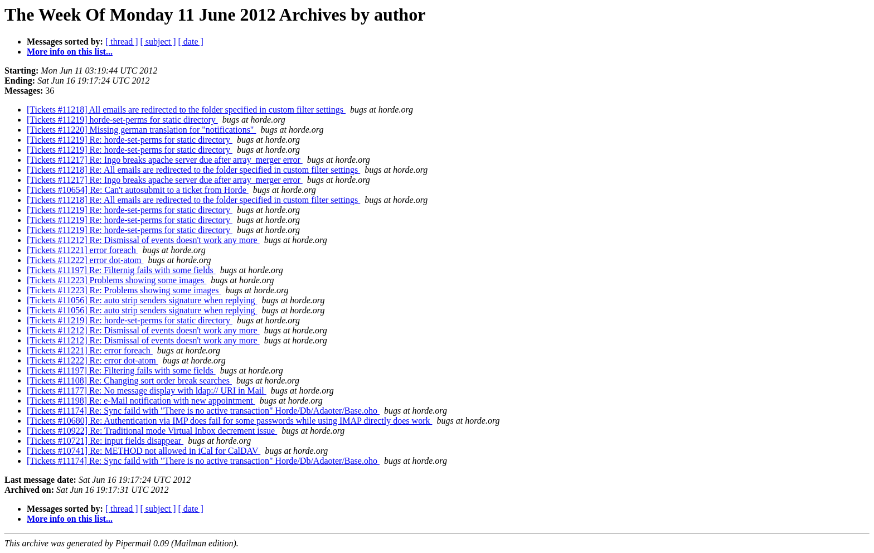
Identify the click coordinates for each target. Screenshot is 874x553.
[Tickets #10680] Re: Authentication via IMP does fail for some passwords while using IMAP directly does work (229, 420)
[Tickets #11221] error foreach (82, 250)
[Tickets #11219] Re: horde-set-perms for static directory (129, 139)
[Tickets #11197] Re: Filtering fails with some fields (121, 370)
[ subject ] (158, 41)
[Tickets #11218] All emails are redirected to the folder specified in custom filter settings (186, 109)
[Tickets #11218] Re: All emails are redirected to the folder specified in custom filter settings (193, 169)
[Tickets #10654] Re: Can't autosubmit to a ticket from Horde (138, 190)
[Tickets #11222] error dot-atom (85, 260)
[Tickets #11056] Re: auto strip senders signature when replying (142, 300)
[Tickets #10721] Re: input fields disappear (105, 440)
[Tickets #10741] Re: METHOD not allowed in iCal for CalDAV (143, 450)
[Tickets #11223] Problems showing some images (116, 280)
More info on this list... (70, 51)
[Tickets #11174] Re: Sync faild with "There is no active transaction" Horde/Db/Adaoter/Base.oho (203, 410)
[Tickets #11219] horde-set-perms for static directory (122, 119)
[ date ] (190, 41)
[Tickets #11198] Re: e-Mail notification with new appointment (141, 400)
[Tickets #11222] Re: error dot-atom (92, 360)
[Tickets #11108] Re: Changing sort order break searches (129, 380)
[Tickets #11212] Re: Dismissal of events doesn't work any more (143, 240)
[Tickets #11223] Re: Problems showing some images (124, 290)
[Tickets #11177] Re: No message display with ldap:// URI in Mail (146, 390)
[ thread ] (121, 41)
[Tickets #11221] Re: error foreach (90, 350)
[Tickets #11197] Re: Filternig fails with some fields (121, 270)
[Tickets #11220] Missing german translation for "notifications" (141, 129)
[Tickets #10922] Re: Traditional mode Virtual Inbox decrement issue (152, 430)
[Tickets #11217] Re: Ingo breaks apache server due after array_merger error (165, 159)
